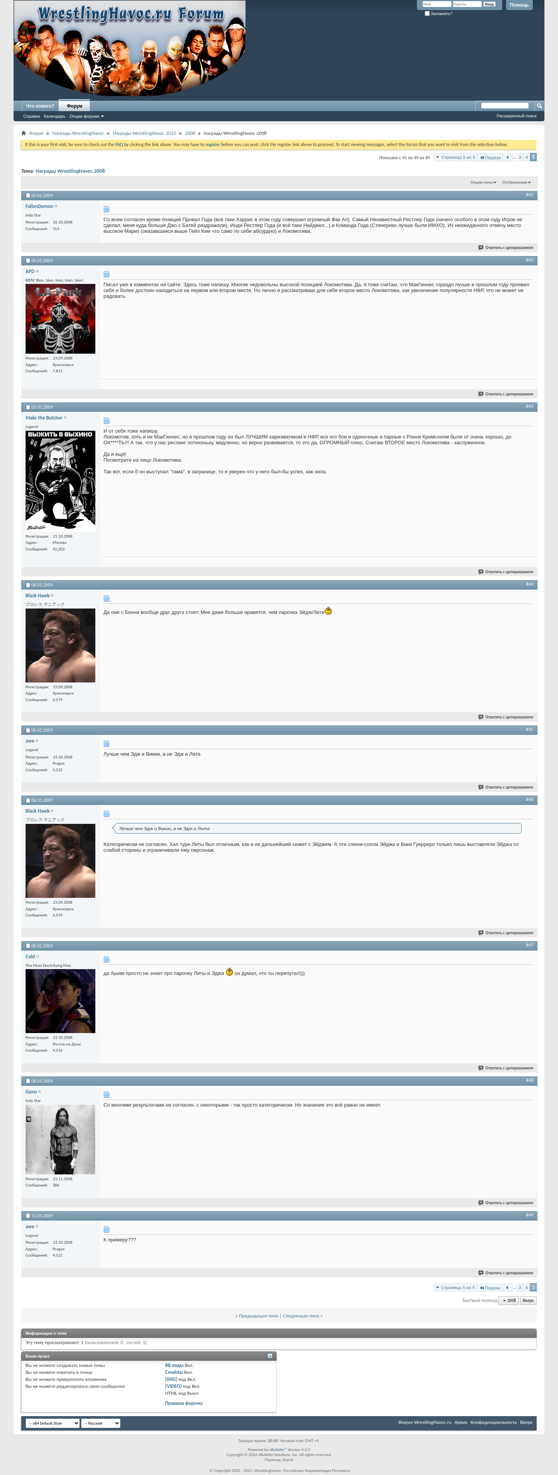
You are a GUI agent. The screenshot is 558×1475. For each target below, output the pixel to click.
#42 (529, 260)
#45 (529, 729)
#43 (529, 406)
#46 (529, 799)
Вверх (528, 1300)
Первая (490, 157)
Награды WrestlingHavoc (78, 133)
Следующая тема (301, 1316)
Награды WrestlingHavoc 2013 (144, 133)
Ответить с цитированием (506, 247)
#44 (529, 584)
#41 (529, 195)
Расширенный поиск (516, 115)
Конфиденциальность (493, 1422)
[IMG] (171, 1379)
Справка (31, 116)
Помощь (519, 5)
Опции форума (84, 116)
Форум (74, 106)
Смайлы (174, 1372)
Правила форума (183, 1403)
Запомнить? (439, 14)
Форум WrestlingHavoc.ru (424, 1422)
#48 (529, 1080)
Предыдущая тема (258, 1316)
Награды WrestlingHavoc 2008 (70, 171)
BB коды (174, 1365)
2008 (190, 133)
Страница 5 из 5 (458, 157)
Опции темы (482, 182)
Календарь (54, 116)
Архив (461, 1422)
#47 (529, 945)
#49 (529, 1215)
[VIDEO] (173, 1386)
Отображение (515, 182)
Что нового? (40, 106)
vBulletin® (278, 1449)
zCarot (288, 1459)
